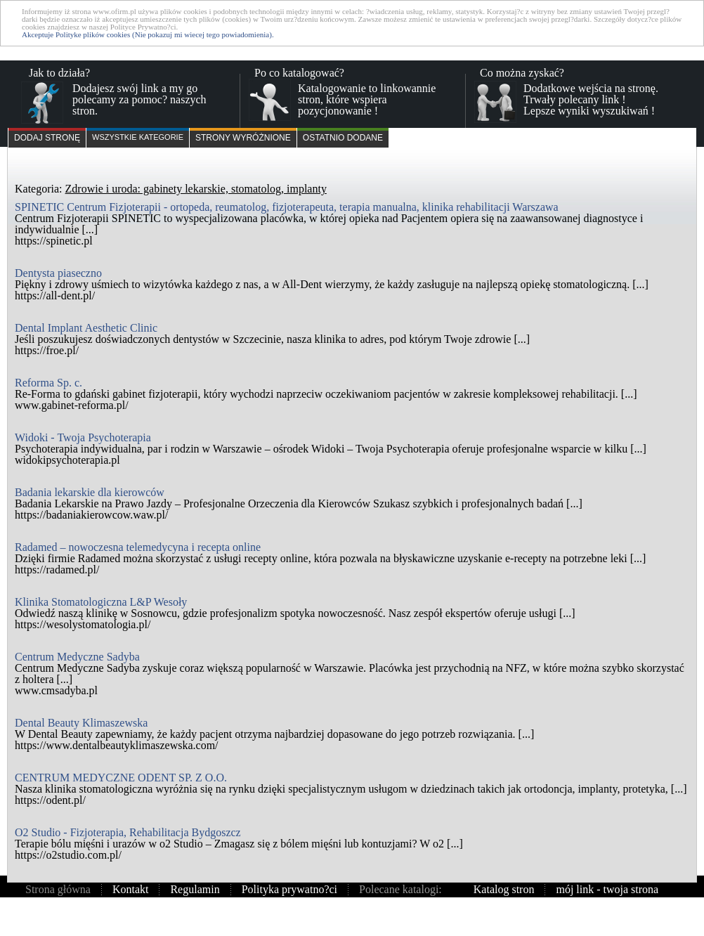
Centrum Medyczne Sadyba (77, 657)
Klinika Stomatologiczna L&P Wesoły (101, 602)
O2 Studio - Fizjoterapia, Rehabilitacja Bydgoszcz (128, 832)
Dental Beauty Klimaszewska (81, 723)
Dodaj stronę (47, 138)
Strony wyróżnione (243, 138)
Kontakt (130, 889)
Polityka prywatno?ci (289, 889)
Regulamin (194, 889)
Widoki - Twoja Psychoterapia (83, 437)
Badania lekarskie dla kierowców (89, 492)
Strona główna (58, 889)
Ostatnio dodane (343, 138)
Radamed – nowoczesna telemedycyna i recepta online (138, 547)
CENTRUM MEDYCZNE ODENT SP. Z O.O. (121, 778)
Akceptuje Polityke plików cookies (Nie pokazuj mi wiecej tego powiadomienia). (148, 34)
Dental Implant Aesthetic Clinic (86, 328)
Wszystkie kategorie (137, 137)
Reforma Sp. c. (48, 383)
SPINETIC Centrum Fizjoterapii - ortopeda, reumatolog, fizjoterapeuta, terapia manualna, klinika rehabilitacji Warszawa (287, 207)
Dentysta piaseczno (58, 273)
